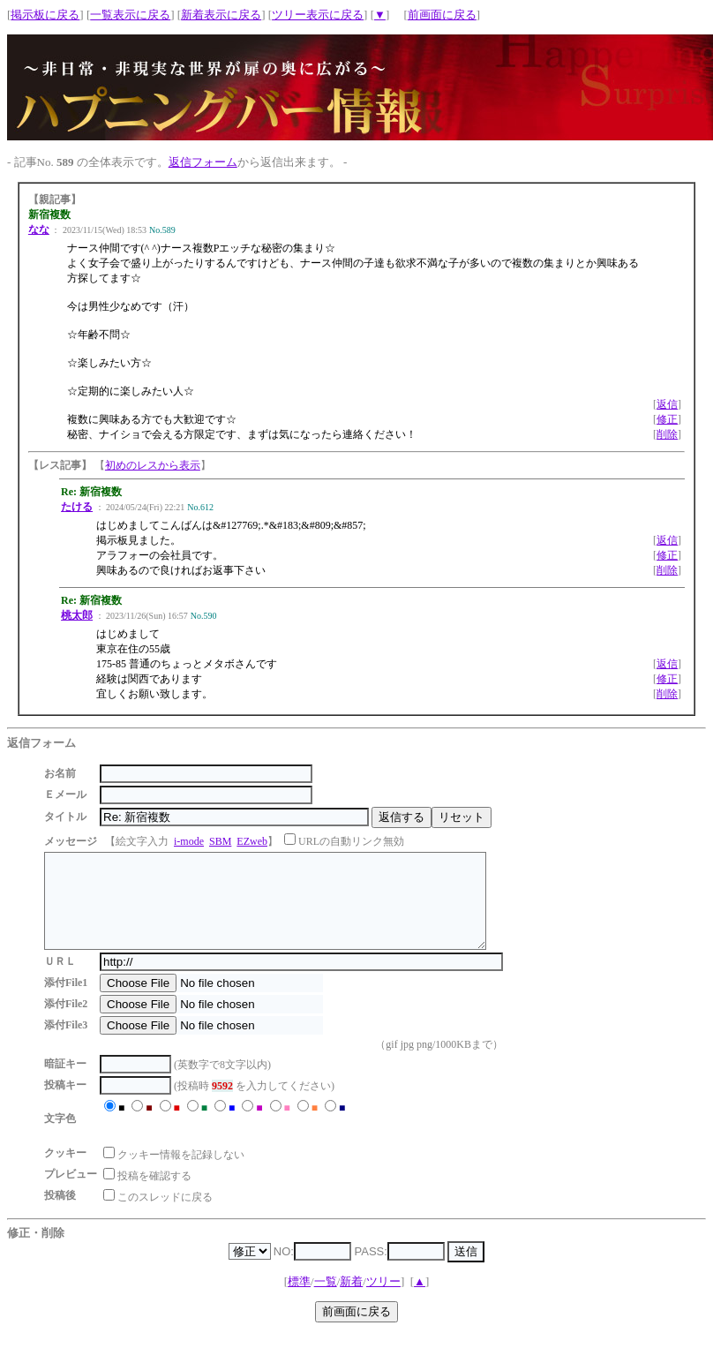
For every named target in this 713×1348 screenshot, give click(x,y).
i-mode (189, 841)
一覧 (325, 1300)
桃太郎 (77, 615)
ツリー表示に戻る (318, 14)
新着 (351, 1300)
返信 (667, 404)
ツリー (383, 1300)
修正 (667, 419)
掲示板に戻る (45, 14)
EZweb (251, 841)
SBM (220, 841)
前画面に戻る (442, 14)
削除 (667, 434)
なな (38, 229)
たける (77, 507)
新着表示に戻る (221, 14)
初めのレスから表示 (152, 465)
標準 (299, 1300)
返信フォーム (203, 162)
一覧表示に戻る (130, 14)
